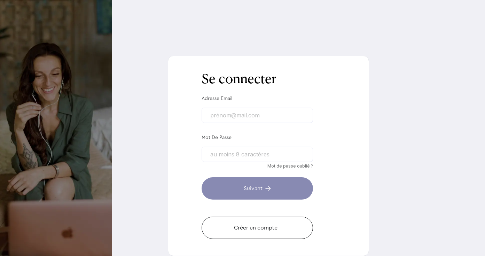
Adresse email (217, 98)
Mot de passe (217, 137)
